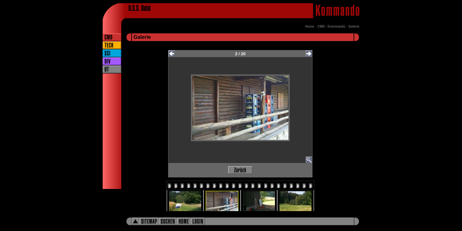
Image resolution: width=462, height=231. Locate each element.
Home (309, 26)
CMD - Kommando (331, 26)
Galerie (353, 26)
